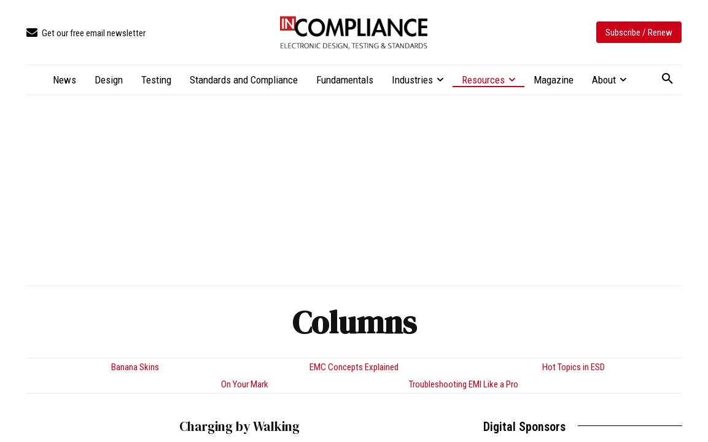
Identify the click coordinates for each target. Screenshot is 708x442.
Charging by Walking (239, 426)
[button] (667, 79)
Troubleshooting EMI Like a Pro (463, 384)
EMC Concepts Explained (354, 367)
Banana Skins (135, 367)
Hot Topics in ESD (573, 367)
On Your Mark (244, 384)
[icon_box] (86, 33)
